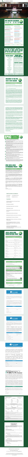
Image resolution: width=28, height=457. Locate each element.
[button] (1, 1)
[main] (14, 10)
